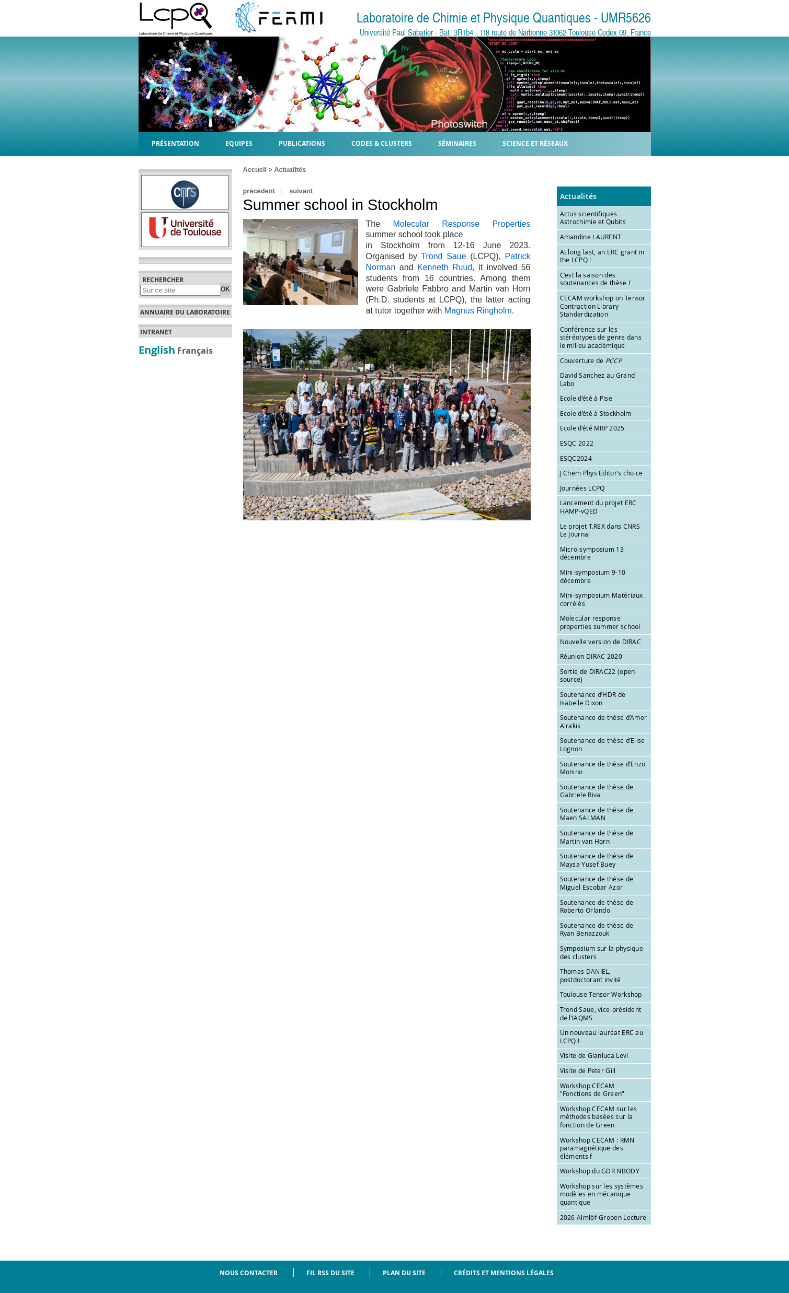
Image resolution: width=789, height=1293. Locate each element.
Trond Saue (443, 256)
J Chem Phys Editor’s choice (601, 473)
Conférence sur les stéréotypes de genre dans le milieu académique (601, 337)
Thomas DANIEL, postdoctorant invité (590, 975)
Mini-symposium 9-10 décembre (593, 576)
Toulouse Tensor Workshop (601, 994)
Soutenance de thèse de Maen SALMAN (597, 814)
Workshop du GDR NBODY (599, 1171)
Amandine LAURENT (591, 236)
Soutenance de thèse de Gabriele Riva (597, 791)
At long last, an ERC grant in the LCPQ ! (602, 256)
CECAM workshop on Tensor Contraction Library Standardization (603, 306)
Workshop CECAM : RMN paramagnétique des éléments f (597, 1148)
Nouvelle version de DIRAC (601, 641)
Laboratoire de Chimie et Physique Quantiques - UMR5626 (504, 18)
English (157, 349)
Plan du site (404, 1272)
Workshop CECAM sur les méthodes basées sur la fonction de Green (598, 1116)
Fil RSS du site (330, 1272)
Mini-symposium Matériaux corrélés (601, 599)
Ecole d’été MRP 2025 (592, 428)
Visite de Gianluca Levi (594, 1055)
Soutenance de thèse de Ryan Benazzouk (597, 929)
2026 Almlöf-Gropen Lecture (603, 1217)
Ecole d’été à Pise (586, 398)
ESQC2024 (576, 458)
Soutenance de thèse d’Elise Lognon (602, 744)
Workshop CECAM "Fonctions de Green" (592, 1089)
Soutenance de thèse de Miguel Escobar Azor (597, 883)
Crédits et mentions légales (504, 1272)
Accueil (255, 169)
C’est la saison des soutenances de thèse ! (595, 279)
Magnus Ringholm (478, 310)
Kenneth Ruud (444, 267)
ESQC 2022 (577, 443)
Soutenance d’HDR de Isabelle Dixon (593, 698)
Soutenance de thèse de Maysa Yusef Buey (597, 860)
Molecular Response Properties (461, 223)
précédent (259, 191)
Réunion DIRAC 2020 (591, 656)
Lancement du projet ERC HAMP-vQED (598, 506)
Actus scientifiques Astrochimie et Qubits (593, 217)
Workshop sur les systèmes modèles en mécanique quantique (602, 1194)
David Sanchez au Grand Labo (597, 379)
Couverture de (591, 360)
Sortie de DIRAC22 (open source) (597, 675)
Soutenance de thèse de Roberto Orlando (597, 906)
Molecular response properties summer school (600, 622)
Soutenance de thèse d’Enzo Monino (603, 768)
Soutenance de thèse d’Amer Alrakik (603, 721)
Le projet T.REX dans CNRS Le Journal (600, 530)
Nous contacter (249, 1272)
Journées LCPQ (582, 488)
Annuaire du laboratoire (185, 312)
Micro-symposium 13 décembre (592, 553)
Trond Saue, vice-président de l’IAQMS (601, 1013)
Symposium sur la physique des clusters (602, 952)
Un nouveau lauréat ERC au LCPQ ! (602, 1036)
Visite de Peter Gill (588, 1070)
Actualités (290, 169)
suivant (301, 191)
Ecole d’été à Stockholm (596, 413)
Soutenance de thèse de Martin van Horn (597, 837)
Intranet (156, 332)
